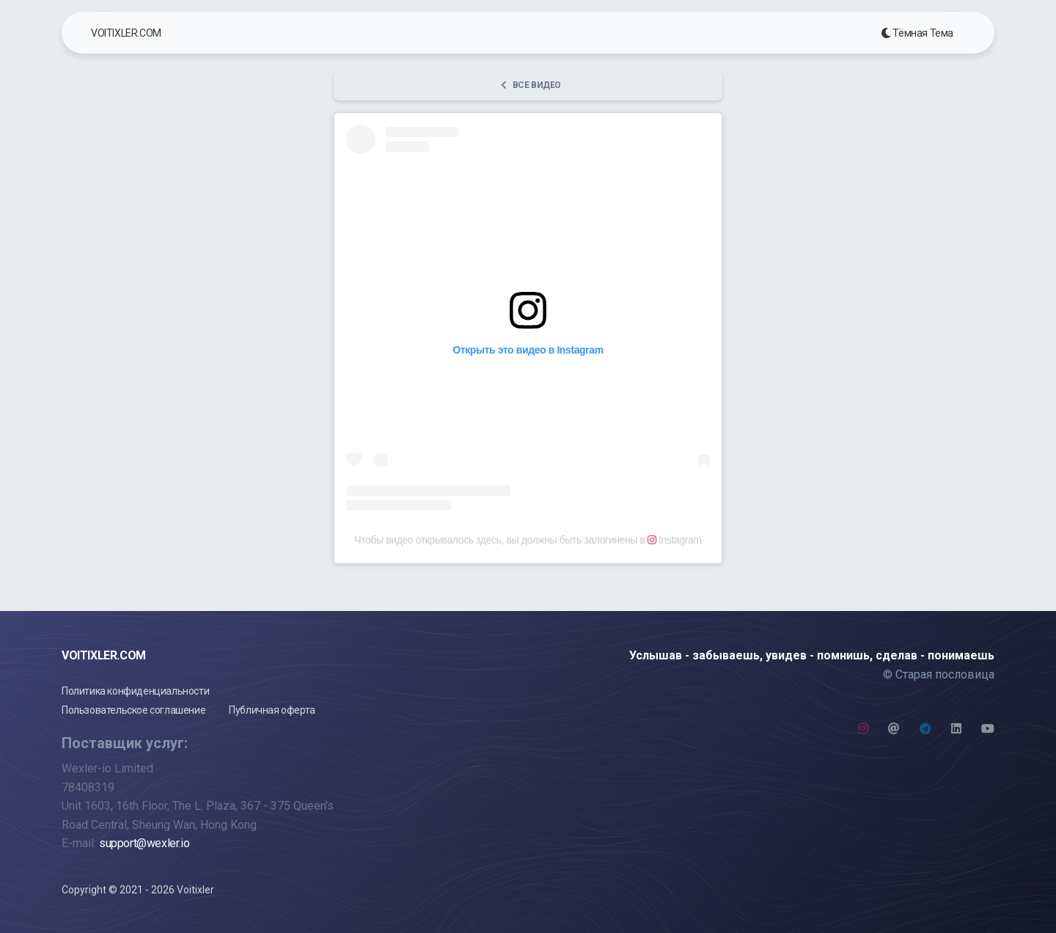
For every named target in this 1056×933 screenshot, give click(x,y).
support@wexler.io (144, 843)
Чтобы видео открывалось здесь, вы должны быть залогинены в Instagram (527, 540)
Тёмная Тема (917, 33)
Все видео (531, 85)
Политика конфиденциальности (135, 691)
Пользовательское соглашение (133, 710)
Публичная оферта (272, 710)
